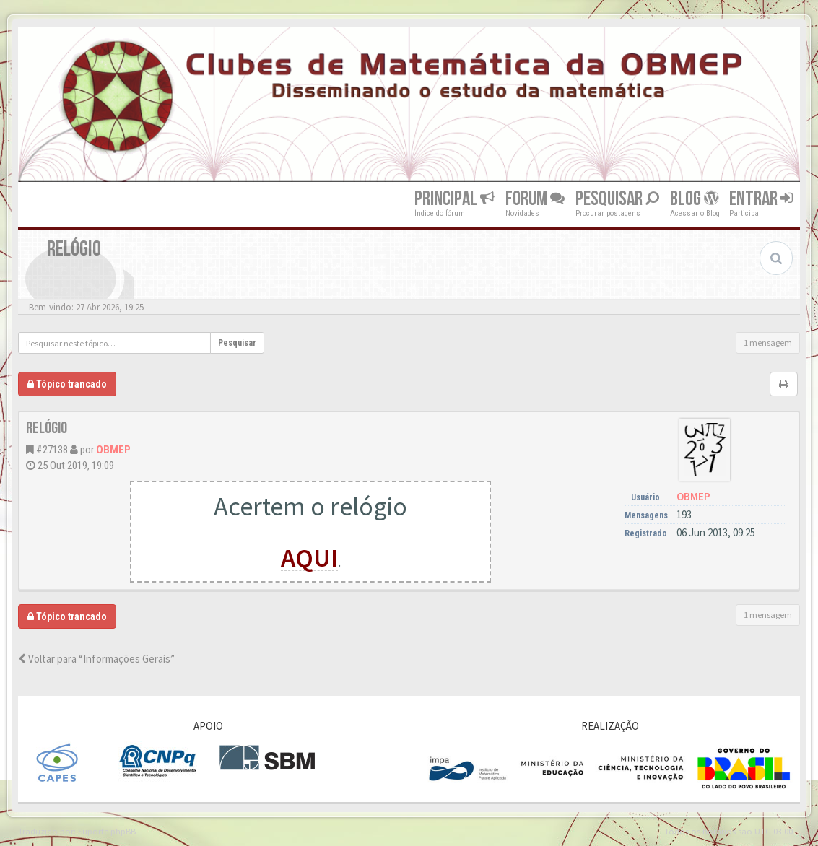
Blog (694, 199)
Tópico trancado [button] (67, 384)
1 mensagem (768, 342)
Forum (535, 199)
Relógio (46, 428)
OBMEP (113, 449)
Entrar (761, 199)
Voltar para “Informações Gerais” (96, 659)
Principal (454, 199)
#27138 (52, 449)
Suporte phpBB (107, 831)
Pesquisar (617, 199)
